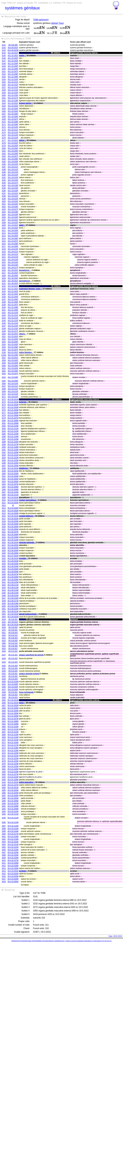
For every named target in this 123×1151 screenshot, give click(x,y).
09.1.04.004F (13, 233)
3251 (4, 336)
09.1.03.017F (13, 183)
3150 (4, 69)
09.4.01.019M (13, 750)
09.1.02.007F (13, 119)
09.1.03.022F (13, 196)
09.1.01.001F (13, 56)
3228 (4, 276)
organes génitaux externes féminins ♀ (35, 286)
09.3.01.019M (13, 450)
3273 (4, 402)
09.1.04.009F (13, 246)
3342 (4, 585)
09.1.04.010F (13, 249)
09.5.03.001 (13, 674)
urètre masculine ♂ (27, 782)
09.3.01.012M (13, 431)
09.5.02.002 (13, 658)
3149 (4, 66)
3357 (4, 705)
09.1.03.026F (13, 207)
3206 (4, 217)
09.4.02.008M (13, 806)
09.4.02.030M (13, 868)
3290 (4, 447)
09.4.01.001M (13, 703)
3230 (4, 281)
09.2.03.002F (13, 360)
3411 (4, 863)
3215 (4, 241)
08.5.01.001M (13, 782)
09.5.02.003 (13, 662)
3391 (4, 806)
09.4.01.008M (13, 721)
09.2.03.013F (13, 391)
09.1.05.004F (13, 278)
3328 (4, 548)
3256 (4, 350)
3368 (4, 735)
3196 (4, 191)
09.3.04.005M (13, 511)
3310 (4, 500)
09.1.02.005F (13, 114)
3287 (4, 439)
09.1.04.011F (13, 252)
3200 (4, 201)
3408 (4, 855)
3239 (4, 305)
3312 (4, 505)
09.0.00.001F (13, 48)
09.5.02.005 (13, 668)
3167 (4, 114)
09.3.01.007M (13, 418)
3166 (4, 111)
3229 (4, 278)
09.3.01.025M (13, 466)
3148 (4, 63)
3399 (4, 682)
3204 (4, 212)
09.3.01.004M (13, 410)
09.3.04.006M (13, 513)
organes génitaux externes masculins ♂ (35, 700)
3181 (4, 151)
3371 (4, 743)
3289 (4, 444)
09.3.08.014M (13, 593)
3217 (4, 246)
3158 (4, 90)
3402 (4, 839)
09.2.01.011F (13, 315)
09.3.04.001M (13, 500)
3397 (4, 826)
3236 (4, 297)
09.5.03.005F (13, 687)
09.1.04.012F (13, 254)
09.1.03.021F (13, 193)
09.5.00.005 (13, 641)
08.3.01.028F (13, 355)
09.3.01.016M (13, 442)
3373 (4, 748)
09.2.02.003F (13, 339)
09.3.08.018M (13, 603)
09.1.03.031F (13, 220)
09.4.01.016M (13, 743)
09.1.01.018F (13, 101)
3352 (4, 611)
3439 (4, 695)
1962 (4, 635)
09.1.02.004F (13, 111)
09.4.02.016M (13, 682)
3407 (4, 852)
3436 (4, 687)
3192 (4, 180)
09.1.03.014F (13, 175)
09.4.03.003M (13, 876)
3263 (4, 374)
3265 (4, 381)
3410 (4, 860)
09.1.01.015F (13, 93)
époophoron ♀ (25, 270)
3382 (4, 774)
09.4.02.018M (13, 837)
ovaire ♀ (22, 56)
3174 (4, 132)
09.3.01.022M (13, 458)
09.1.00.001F (13, 53)
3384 (4, 788)
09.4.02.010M (13, 811)
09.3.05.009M (13, 537)
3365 (4, 727)
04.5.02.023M (13, 777)
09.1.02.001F (13, 103)
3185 (4, 162)
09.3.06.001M (13, 543)
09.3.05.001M (13, 516)
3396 (4, 822)
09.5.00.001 (13, 619)
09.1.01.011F (13, 82)
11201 (3, 355)
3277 (4, 413)
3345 (4, 593)
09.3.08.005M (13, 569)
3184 (4, 159)
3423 (4, 641)
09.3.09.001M (13, 614)
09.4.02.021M (13, 844)
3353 (4, 614)
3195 (4, 188)
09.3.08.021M (13, 611)
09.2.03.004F (13, 366)
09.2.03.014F (13, 394)
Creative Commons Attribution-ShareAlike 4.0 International (83, 941)
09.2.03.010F (13, 383)
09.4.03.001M (13, 871)
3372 (4, 745)
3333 (4, 561)
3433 (4, 676)
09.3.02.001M (13, 468)
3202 (4, 207)
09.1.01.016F (13, 95)
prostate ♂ (23, 558)
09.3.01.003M (13, 407)
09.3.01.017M (13, 444)
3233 (4, 289)
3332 (4, 558)
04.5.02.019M (13, 772)
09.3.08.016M (13, 598)
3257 (4, 358)
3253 (4, 342)
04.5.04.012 (13, 635)
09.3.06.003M (13, 548)
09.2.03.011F (13, 386)
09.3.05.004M (13, 524)
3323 (4, 535)
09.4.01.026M (13, 769)
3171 (4, 124)
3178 (4, 143)
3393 (4, 811)
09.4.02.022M (13, 847)
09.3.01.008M (13, 421)
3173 (4, 130)
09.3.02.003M (13, 474)
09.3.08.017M (13, 601)
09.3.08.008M (13, 577)
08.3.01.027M (13, 785)
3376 (4, 756)
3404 (4, 844)
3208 (4, 223)
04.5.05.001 (13, 630)
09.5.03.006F (13, 690)
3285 (4, 434)
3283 (4, 429)
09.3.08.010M (13, 582)
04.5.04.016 (13, 643)
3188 (4, 170)
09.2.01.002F (13, 291)
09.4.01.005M (13, 713)
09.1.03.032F (13, 223)
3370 (4, 740)
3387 (4, 796)
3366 (4, 729)
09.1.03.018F (13, 185)
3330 (4, 553)
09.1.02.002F (13, 106)
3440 (4, 697)
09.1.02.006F (13, 117)
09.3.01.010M (13, 426)
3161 (4, 98)
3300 (4, 474)
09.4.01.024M (13, 764)
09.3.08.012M (13, 588)
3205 (4, 215)
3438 (4, 692)
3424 (4, 646)
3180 (4, 148)
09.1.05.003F (13, 276)
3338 (4, 574)
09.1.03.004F (13, 148)
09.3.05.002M (13, 519)
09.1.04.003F (13, 230)
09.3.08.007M (13, 574)
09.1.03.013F (13, 172)
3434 (4, 679)
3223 (4, 262)
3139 (4, 352)
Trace (61, 23)
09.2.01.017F (13, 331)
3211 (4, 230)
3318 (4, 521)
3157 (4, 87)
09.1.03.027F (13, 209)
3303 (4, 482)
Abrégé (54, 23)
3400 (4, 834)
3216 (4, 244)
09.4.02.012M (13, 818)
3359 (4, 711)
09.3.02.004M (13, 476)
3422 (4, 638)
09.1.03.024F (13, 201)
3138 (4, 785)
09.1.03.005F (13, 151)
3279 (4, 418)
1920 (4, 772)
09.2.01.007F (13, 305)
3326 (4, 543)
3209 (4, 225)
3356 (4, 703)
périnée (22, 619)
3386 (4, 793)
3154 (4, 79)
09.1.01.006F (13, 69)
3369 (4, 737)
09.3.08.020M (13, 609)
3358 (4, 708)
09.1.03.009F (13, 162)
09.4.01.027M (13, 774)
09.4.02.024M (13, 852)
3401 (4, 837)
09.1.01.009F (13, 77)
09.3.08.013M (13, 590)
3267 (4, 386)
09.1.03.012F (13, 170)
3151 (4, 71)
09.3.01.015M (13, 439)
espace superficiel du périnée (31, 655)
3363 (4, 721)
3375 (4, 753)
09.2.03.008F (13, 377)
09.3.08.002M (13, 561)
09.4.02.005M (13, 798)
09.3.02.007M (13, 484)
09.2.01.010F (13, 313)
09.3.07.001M (13, 556)
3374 (4, 750)
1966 (4, 643)
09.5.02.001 (13, 655)
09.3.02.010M (13, 492)
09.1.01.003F (13, 61)
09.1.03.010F (13, 164)
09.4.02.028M (13, 863)
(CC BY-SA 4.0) (107, 941)
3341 (4, 582)
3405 (4, 847)
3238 (4, 302)
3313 (4, 508)
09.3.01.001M (13, 402)
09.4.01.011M (13, 729)
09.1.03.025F (13, 204)
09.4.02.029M (13, 866)
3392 (4, 809)
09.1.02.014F (13, 138)
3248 (4, 329)
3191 (4, 177)
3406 (4, 850)
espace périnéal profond (29, 674)
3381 (4, 769)
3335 (4, 566)
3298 (4, 468)
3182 (4, 154)
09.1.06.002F (13, 283)
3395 (4, 818)
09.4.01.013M (13, 735)
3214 (4, 238)
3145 (4, 56)
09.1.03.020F (13, 191)
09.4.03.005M (13, 882)
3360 (4, 713)
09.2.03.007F (13, 374)
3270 (4, 394)
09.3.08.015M (13, 596)
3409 (4, 858)
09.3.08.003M (13, 564)
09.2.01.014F (13, 323)
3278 (4, 415)
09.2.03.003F (13, 363)
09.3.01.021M (13, 455)
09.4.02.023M (13, 850)
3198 (4, 196)
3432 (4, 674)
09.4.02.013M (13, 822)
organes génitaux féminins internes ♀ (34, 53)
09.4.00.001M (13, 625)
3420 (4, 627)
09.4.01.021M (13, 756)
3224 (4, 265)
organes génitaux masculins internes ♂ (35, 399)
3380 (4, 766)
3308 (4, 495)
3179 (4, 146)
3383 (4, 780)
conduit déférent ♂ (27, 516)
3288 (4, 442)
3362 (4, 719)
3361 (4, 716)
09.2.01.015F (13, 326)
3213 (4, 236)
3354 (4, 617)
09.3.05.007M (13, 532)
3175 (4, 135)
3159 (4, 93)
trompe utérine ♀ (26, 103)
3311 (4, 503)
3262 (4, 371)
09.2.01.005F (13, 299)
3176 (4, 138)
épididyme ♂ (24, 468)
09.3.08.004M (13, 566)
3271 (4, 397)
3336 (4, 569)
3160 (4, 95)
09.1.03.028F (13, 212)
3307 (4, 492)
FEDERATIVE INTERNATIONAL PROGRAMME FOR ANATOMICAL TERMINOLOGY (38, 941)
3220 (4, 254)
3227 (4, 273)
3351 (4, 609)
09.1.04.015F (13, 262)
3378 (4, 761)
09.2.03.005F (13, 368)
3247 (4, 326)
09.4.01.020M (13, 753)
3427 (4, 655)
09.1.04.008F (13, 244)
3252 (4, 339)
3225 (4, 268)
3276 (4, 410)
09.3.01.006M (13, 415)
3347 (4, 598)
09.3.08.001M (13, 558)
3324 (4, 537)
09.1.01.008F (13, 74)
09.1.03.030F (13, 217)
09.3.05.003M (13, 521)
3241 (4, 310)
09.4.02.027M (13, 860)
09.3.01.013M (13, 434)
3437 (4, 690)
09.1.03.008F (13, 159)
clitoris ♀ (23, 334)
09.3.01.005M (13, 413)
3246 (4, 323)
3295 (4, 460)
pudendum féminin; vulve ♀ (30, 289)
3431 (4, 668)
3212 (4, 233)
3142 (4, 48)
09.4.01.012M (13, 732)
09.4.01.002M (13, 705)
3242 (4, 313)
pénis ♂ (22, 703)
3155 (4, 82)
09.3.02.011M (13, 495)
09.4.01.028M (13, 780)
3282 (4, 426)
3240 (4, 307)
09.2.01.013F (13, 321)
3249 (4, 331)
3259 (4, 363)
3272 (4, 399)
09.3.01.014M (13, 437)
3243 (4, 315)
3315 (4, 513)
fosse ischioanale (26, 692)
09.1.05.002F (13, 273)
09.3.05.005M (13, 527)
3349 (4, 603)
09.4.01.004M (13, 711)
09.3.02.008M (13, 487)
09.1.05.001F (13, 270)
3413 (4, 868)
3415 (4, 874)
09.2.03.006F (13, 371)
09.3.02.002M (13, 471)
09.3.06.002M (13, 545)
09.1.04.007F (13, 241)
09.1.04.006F (13, 238)
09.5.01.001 (13, 651)
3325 (4, 540)
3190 (4, 175)
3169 (4, 119)
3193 (4, 183)
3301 (4, 476)
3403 (4, 842)
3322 (4, 532)
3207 (4, 220)
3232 (4, 286)
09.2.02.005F (13, 344)
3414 (4, 871)
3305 (4, 487)
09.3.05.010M (13, 540)
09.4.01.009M (13, 724)
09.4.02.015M (13, 829)
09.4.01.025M (13, 766)
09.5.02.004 (13, 666)
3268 (4, 389)
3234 (4, 291)
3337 (4, 572)
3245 (4, 321)
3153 (4, 77)
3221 (4, 257)
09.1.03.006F (13, 154)
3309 (4, 497)
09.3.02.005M (13, 479)
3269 (4, 391)
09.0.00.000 (13, 45)
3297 (4, 466)
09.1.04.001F (13, 225)
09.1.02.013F (13, 135)
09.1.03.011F (13, 167)
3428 (4, 658)
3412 (4, 866)
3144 (4, 53)
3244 (4, 318)
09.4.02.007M (13, 803)
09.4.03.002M (13, 874)
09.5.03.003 (13, 679)
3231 (4, 283)
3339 (4, 577)
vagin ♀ (22, 225)
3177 (4, 140)
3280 (4, 421)
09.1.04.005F (13, 236)
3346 (4, 596)
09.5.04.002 (13, 695)
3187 (4, 167)
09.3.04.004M (13, 508)
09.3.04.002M (13, 503)
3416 (4, 876)
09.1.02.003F (13, 109)
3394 (4, 814)
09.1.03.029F (13, 215)
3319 (4, 524)
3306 (4, 490)
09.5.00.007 (13, 649)
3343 (4, 588)
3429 (4, 662)
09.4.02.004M (13, 796)
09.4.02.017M (13, 834)
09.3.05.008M (13, 535)
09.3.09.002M (13, 617)
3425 (4, 649)
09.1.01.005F (13, 66)
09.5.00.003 (13, 633)
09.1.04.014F (13, 260)
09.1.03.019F (13, 188)
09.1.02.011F (13, 130)
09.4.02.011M (13, 814)
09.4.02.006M (13, 801)
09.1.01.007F (13, 71)
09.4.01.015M (13, 740)
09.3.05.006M (13, 529)
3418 (4, 882)
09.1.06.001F (13, 281)
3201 (4, 204)
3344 (4, 590)
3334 (4, 564)
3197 (4, 193)
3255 (4, 347)
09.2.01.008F (13, 307)
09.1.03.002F (13, 143)
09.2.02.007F (13, 350)
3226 (4, 270)
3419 (4, 619)
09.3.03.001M (13, 497)
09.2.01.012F (13, 318)
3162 (4, 101)
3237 (4, 299)
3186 (4, 164)
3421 (4, 633)
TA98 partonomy (41, 19)
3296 (4, 463)
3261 (4, 368)
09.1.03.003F (13, 146)
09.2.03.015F (13, 397)
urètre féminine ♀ (26, 352)
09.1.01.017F (13, 98)
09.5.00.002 (13, 627)
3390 (4, 803)
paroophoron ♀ (25, 281)
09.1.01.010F (13, 79)
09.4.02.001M (13, 788)
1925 (4, 777)
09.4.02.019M (13, 839)
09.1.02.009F (13, 124)
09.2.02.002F (13, 336)
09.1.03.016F (13, 180)
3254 (4, 344)
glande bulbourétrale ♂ (28, 614)
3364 (4, 724)
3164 (4, 106)
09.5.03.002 (13, 676)
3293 (4, 455)
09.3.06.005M (13, 553)
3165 (4, 109)
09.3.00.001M (13, 399)
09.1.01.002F (13, 58)
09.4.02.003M (13, 793)
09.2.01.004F (13, 297)
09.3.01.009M (13, 423)
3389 (4, 801)
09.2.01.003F (13, 294)
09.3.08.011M (13, 585)
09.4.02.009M (13, 809)
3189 (4, 172)
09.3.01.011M (13, 429)
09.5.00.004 (13, 638)
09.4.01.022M (13, 758)
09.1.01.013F (13, 87)
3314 (4, 511)
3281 (4, 423)
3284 (4, 431)
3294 (4, 458)
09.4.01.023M (13, 761)
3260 (4, 366)
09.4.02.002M (13, 790)
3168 (4, 117)
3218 (4, 249)
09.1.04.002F (13, 228)
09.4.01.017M (13, 745)
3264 (4, 377)
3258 (4, 360)
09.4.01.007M (13, 719)
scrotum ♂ (23, 871)
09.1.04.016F (13, 265)
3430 (4, 666)
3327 (4, 545)
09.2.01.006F (13, 302)
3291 (4, 450)
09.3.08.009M (13, 580)
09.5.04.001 (13, 692)
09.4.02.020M (13, 842)
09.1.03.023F (13, 199)
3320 (4, 527)
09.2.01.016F (13, 329)
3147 (4, 61)
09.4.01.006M (13, 716)
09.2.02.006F (13, 347)
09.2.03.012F (13, 389)
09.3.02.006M (13, 482)
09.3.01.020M (13, 452)
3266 (4, 383)
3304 (4, 484)
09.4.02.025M (13, 855)
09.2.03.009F (13, 381)
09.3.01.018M (13, 447)
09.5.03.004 (13, 671)
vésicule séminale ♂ (27, 543)
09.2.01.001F (13, 289)
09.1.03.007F (13, 156)
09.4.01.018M (13, 748)
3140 (4, 782)
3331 (4, 556)
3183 (4, 156)
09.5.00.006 (13, 646)
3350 (4, 606)
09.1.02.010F (13, 127)
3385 (4, 790)
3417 (4, 879)
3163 (4, 103)
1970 (4, 630)
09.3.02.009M (13, 490)
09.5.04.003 (13, 697)
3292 (4, 452)
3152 (4, 74)
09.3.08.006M (13, 572)
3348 (4, 601)
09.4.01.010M (13, 727)
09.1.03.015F (13, 177)
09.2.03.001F (13, 358)
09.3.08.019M (13, 606)
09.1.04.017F (13, 268)
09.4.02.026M (13, 858)
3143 (4, 50)
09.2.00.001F (13, 286)
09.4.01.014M (13, 737)
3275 (4, 407)
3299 (4, 471)
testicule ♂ (23, 402)
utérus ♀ (22, 140)
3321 (4, 529)
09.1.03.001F (13, 140)
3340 (4, 580)
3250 (4, 334)
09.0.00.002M (13, 50)
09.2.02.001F (13, 334)
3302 (4, 479)
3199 (4, 199)
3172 (4, 127)
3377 (4, 758)
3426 (4, 651)
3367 (4, 732)
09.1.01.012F (13, 85)
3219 (4, 252)
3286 (4, 437)
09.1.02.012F (13, 132)
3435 (4, 671)
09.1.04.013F (13, 257)
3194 (4, 185)
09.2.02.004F (13, 342)
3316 (4, 516)
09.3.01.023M (13, 460)
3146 (4, 58)
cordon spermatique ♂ (28, 500)
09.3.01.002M (13, 405)
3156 (4, 85)
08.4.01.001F (13, 352)
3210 (4, 228)
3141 (4, 45)
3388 (4, 798)
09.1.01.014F (13, 90)
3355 (4, 625)
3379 (4, 764)
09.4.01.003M (13, 708)
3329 (4, 550)
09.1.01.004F (13, 63)
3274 (4, 405)
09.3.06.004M (13, 550)
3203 (4, 209)
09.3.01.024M (13, 463)
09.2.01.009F (13, 310)
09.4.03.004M (13, 879)
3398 (4, 829)
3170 (4, 122)
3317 (4, 519)
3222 (4, 260)
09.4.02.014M (13, 826)
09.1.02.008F (13, 122)
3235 (4, 294)
